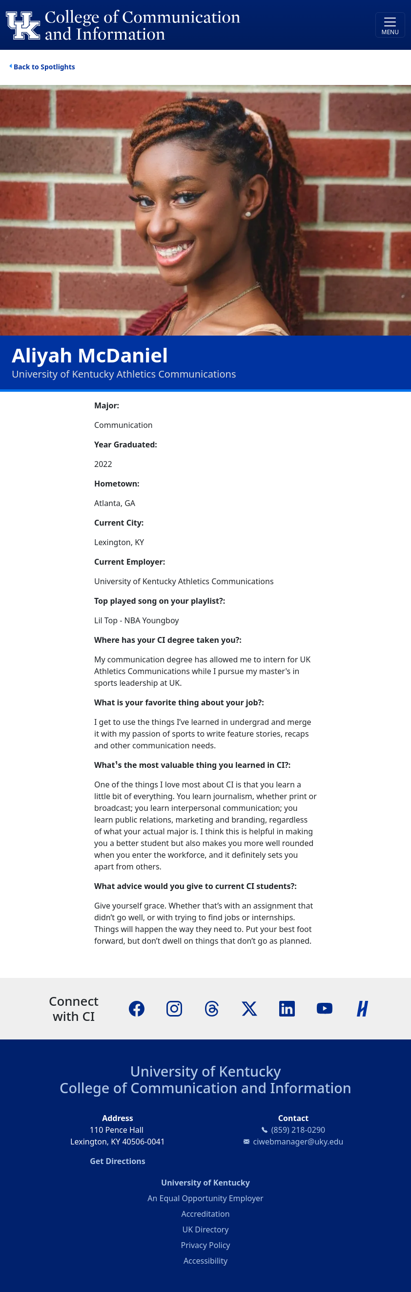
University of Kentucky (205, 1070)
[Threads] (212, 1007)
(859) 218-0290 (298, 1129)
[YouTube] (324, 1007)
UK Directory (206, 1229)
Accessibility (205, 1260)
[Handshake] (363, 1007)
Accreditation (205, 1213)
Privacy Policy (205, 1245)
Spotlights (58, 66)
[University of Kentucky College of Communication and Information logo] (156, 25)
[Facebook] (136, 1007)
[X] (249, 1007)
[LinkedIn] (287, 1007)
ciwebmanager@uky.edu (298, 1141)
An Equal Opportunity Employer (205, 1198)
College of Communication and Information (205, 1087)
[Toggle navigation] (390, 25)
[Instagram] (174, 1007)
